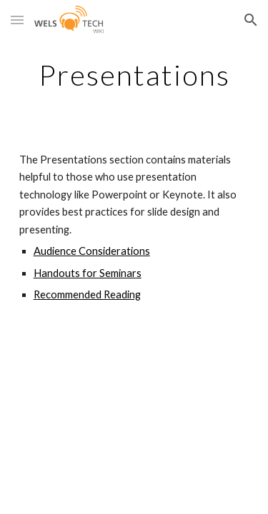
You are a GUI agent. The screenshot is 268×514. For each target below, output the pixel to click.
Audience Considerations (92, 251)
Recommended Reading (87, 294)
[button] (17, 19)
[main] (134, 75)
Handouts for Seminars (88, 273)
